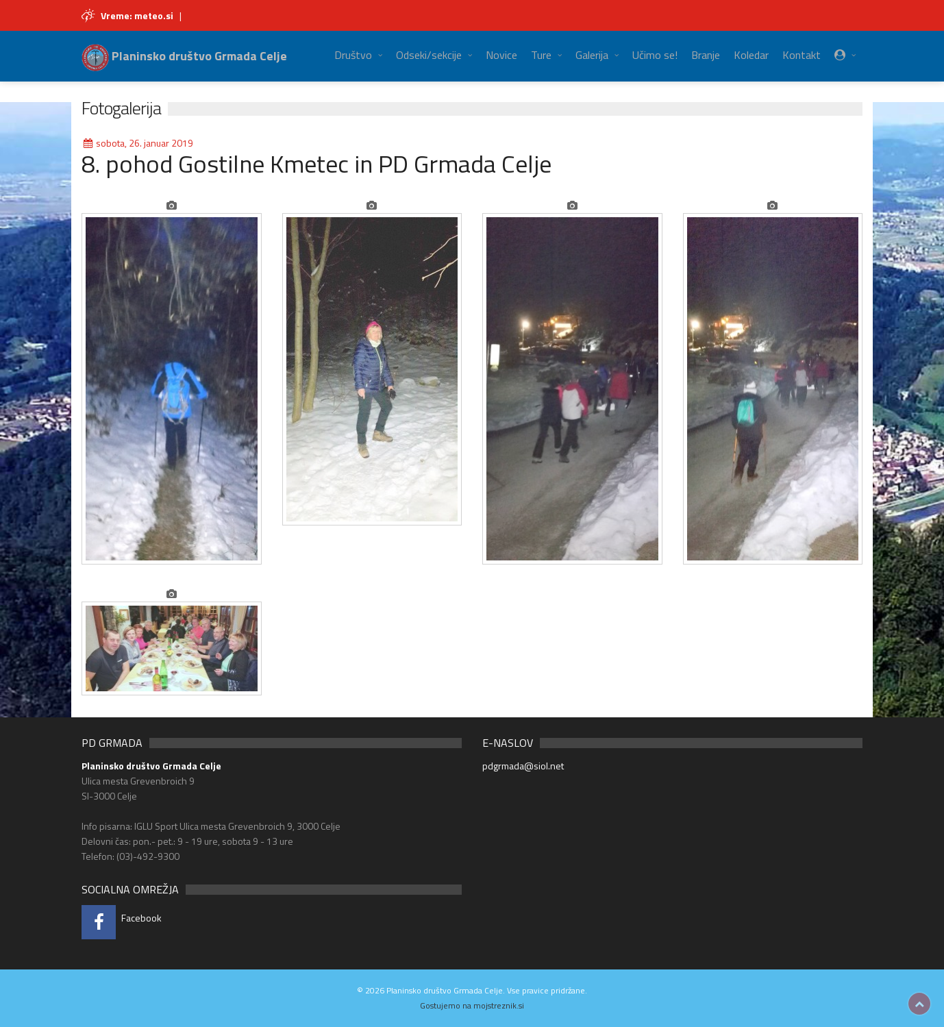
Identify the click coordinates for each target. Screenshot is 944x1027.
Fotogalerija (121, 108)
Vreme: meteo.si (137, 15)
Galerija (591, 55)
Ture (541, 55)
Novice (501, 55)
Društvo (353, 55)
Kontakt (801, 55)
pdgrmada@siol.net (523, 765)
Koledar (751, 55)
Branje (705, 55)
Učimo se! (655, 55)
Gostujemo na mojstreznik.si (472, 1005)
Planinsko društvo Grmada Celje (184, 56)
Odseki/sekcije (429, 55)
